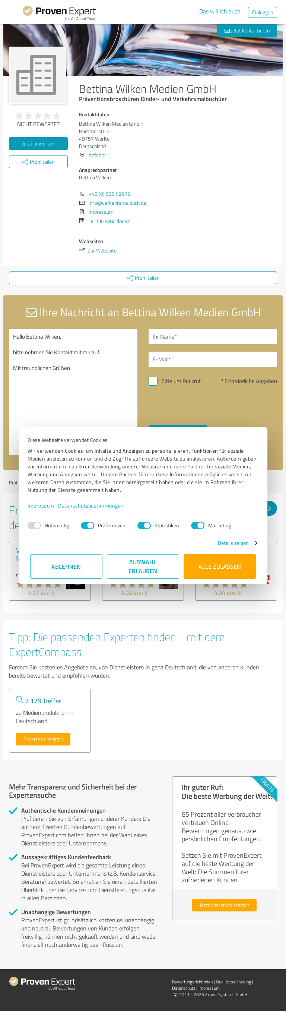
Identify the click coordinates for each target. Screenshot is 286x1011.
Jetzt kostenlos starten (224, 904)
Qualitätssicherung (233, 982)
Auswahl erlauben (143, 566)
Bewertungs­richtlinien (192, 982)
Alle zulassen (219, 566)
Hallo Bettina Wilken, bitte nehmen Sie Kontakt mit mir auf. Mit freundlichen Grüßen (73, 392)
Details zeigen (230, 542)
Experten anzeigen (43, 738)
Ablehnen (66, 566)
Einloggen (262, 12)
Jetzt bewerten (38, 143)
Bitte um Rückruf (181, 381)
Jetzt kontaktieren (247, 30)
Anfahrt (97, 154)
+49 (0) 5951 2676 (110, 193)
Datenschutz (183, 988)
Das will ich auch (220, 11)
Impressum (43, 505)
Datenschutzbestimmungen (94, 505)
